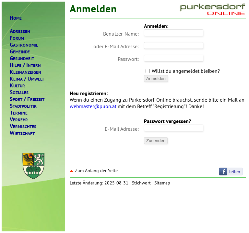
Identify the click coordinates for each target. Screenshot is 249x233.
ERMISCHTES (23, 126)
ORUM (17, 38)
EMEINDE (20, 51)
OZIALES (19, 92)
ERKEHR (19, 119)
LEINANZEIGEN (25, 72)
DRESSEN (20, 31)
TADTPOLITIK (23, 106)
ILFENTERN (25, 65)
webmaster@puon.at (93, 106)
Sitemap (162, 183)
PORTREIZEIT (27, 99)
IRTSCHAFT (22, 133)
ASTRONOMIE (24, 44)
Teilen (234, 171)
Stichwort (141, 183)
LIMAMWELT (27, 78)
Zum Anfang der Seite (94, 170)
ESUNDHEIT (22, 58)
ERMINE (19, 112)
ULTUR (17, 85)
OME (16, 18)
